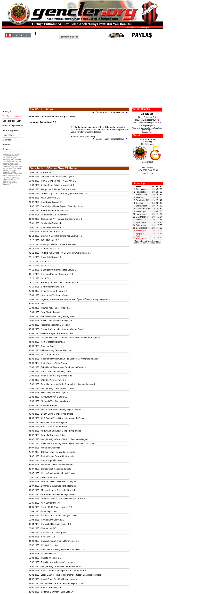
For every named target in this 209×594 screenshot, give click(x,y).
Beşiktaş (139, 197)
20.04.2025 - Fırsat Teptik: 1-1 (43, 511)
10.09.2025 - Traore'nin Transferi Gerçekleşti (50, 325)
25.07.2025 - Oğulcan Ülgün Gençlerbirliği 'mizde (52, 452)
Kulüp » (6, 149)
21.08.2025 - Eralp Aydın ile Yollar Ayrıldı (48, 363)
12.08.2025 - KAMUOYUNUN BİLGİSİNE (48, 397)
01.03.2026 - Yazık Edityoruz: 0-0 (44, 198)
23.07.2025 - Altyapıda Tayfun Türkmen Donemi (51, 464)
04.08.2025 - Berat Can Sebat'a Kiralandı (48, 426)
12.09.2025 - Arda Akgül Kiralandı (44, 312)
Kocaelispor (141, 211)
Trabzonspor (141, 195)
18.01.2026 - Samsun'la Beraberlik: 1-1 (47, 227)
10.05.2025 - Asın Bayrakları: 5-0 (44, 503)
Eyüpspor (140, 233)
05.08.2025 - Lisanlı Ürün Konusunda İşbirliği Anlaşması (55, 409)
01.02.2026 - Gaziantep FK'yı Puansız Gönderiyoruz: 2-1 (55, 219)
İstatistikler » (8, 135)
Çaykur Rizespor (143, 208)
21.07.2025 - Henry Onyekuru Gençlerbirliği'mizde (52, 473)
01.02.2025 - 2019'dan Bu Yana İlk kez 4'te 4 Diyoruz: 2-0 (56, 583)
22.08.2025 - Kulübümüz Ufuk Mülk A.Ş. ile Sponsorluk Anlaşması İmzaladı (64, 359)
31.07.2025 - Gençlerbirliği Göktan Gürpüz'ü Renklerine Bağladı (58, 439)
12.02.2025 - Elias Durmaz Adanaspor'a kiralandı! (52, 562)
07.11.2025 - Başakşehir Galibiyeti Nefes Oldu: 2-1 (52, 270)
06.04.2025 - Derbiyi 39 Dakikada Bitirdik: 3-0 (50, 524)
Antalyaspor (141, 225)
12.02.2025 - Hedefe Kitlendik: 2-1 (45, 558)
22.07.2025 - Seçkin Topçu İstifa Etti (45, 460)
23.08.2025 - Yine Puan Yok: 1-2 (44, 354)
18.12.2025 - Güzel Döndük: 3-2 (44, 240)
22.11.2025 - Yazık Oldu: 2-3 (42, 261)
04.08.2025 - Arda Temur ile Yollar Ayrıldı (48, 422)
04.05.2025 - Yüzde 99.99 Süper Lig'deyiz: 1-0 (50, 507)
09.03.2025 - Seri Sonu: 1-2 (42, 536)
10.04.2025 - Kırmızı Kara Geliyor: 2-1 (46, 520)
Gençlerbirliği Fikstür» (12, 125)
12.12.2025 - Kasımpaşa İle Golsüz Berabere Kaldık (53, 244)
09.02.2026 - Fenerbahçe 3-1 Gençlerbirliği (49, 214)
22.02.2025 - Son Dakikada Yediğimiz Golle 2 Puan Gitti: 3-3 (57, 549)
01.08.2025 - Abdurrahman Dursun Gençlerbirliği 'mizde (55, 431)
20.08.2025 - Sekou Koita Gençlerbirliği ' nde (50, 371)
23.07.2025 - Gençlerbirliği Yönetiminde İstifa (50, 469)
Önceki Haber (101, 112)
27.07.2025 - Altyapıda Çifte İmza (44, 448)
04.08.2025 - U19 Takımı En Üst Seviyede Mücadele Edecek (57, 418)
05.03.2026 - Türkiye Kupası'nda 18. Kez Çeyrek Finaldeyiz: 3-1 (59, 193)
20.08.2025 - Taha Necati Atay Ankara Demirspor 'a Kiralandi (57, 367)
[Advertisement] (82, 83)
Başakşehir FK (142, 200)
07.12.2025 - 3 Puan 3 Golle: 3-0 (44, 248)
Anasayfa (6, 111)
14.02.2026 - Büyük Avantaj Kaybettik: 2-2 (48, 210)
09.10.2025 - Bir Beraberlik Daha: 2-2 (46, 287)
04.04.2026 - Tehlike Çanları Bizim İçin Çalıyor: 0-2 (52, 176)
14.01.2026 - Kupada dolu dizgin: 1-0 (46, 231)
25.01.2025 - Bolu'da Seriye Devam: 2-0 (47, 587)
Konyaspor (140, 214)
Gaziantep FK (142, 217)
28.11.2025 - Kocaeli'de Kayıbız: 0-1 (46, 257)
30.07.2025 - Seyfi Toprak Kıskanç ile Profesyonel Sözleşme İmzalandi (62, 443)
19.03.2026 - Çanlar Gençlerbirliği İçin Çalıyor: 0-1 (52, 181)
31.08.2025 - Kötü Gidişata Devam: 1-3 (47, 342)
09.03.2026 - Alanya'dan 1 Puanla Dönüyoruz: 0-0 (52, 189)
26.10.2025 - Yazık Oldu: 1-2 (42, 278)
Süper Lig (139, 183)
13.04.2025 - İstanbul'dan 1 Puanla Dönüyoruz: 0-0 (53, 515)
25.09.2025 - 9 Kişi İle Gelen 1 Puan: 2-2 (48, 291)
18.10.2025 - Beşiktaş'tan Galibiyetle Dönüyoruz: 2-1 (53, 282)
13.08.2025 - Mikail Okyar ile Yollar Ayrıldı (48, 392)
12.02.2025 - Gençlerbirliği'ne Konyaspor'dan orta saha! (55, 566)
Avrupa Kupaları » (10, 130)
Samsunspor (141, 206)
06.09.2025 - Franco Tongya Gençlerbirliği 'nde (51, 333)
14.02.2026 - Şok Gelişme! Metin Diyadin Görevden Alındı (56, 206)
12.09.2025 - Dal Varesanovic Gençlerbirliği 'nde (51, 316)
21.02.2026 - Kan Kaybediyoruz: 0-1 (46, 202)
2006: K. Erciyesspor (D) (147, 120)
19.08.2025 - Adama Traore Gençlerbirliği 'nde (50, 375)
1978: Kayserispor (146, 125)
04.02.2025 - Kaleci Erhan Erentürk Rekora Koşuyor (53, 579)
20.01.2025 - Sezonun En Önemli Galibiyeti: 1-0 (51, 592)
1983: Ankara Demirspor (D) (147, 123)
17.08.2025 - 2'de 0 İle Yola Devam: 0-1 (47, 380)
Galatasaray (141, 189)
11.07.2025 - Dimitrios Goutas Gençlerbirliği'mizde (52, 486)
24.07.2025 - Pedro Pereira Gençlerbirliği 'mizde (51, 456)
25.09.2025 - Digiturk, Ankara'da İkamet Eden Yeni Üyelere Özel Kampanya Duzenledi (69, 299)
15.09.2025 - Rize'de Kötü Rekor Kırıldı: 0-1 (49, 308)
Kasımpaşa (141, 222)
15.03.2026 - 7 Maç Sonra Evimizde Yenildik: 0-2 (51, 185)
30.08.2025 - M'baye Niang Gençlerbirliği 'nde (50, 350)
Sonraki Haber (120, 112)
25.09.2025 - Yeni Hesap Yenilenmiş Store (48, 295)
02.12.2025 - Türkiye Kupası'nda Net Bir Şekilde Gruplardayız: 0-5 (60, 253)
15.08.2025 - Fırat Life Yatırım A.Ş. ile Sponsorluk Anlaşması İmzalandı (62, 384)
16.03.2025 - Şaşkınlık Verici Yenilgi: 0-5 (47, 532)
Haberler (6, 144)
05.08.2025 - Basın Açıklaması (43, 405)
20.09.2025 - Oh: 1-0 (38, 303)
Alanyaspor (141, 220)
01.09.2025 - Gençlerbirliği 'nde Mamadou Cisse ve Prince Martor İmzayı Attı (65, 337)
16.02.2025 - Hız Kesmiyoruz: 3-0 (44, 553)
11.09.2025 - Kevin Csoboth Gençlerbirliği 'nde (50, 320)
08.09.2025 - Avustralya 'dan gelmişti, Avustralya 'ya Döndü (56, 329)
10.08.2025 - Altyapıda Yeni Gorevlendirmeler (50, 401)
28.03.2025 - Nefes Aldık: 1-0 (42, 528)
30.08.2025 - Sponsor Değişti (42, 346)
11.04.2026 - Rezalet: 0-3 (41, 172)
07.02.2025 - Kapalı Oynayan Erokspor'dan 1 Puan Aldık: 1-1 (57, 570)
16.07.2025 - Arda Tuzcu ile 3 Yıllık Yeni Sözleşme (52, 481)
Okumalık (6, 140)
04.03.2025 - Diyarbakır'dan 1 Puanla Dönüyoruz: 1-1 (54, 541)
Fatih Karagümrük (141, 237)
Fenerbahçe (141, 192)
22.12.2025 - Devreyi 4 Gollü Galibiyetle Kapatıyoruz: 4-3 (55, 236)
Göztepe (139, 203)
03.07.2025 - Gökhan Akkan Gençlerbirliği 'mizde (51, 494)
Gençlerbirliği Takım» (12, 121)
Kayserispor (141, 231)
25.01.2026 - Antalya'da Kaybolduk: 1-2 (47, 223)
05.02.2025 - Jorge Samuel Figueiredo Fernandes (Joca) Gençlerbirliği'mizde (65, 575)
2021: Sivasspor (147, 117)
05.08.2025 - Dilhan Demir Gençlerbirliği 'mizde (51, 414)
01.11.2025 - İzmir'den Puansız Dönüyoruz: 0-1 (51, 274)
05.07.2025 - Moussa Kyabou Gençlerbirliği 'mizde (52, 490)
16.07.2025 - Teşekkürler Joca (43, 477)
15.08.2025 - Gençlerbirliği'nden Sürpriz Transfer (51, 388)
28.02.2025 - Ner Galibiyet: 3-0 (43, 545)
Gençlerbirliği (141, 228)
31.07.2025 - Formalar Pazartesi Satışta (47, 435)
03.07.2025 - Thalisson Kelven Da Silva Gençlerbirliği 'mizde (57, 498)
